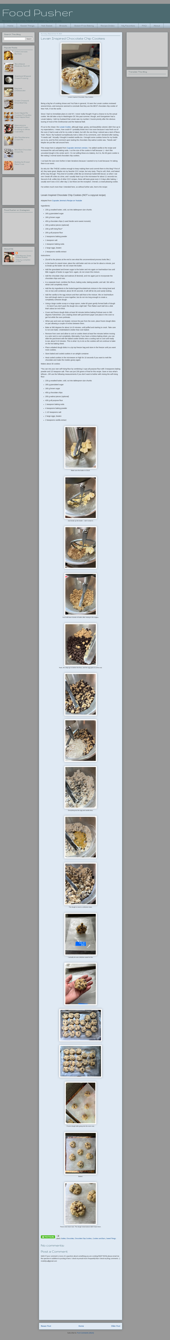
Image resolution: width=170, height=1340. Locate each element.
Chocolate (70, 1239)
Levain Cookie (65, 127)
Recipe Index (108, 26)
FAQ (144, 26)
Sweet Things (27, 26)
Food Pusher (37, 12)
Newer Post (46, 1326)
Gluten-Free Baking (84, 26)
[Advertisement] (18, 190)
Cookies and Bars (99, 1239)
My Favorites (128, 26)
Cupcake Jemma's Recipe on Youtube (67, 201)
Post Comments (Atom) (85, 1333)
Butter (63, 1239)
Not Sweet (46, 26)
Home (10, 26)
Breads (63, 26)
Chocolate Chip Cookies (83, 1239)
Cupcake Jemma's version (77, 148)
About (157, 26)
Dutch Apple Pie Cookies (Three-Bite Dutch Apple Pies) (23, 115)
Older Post (115, 1326)
